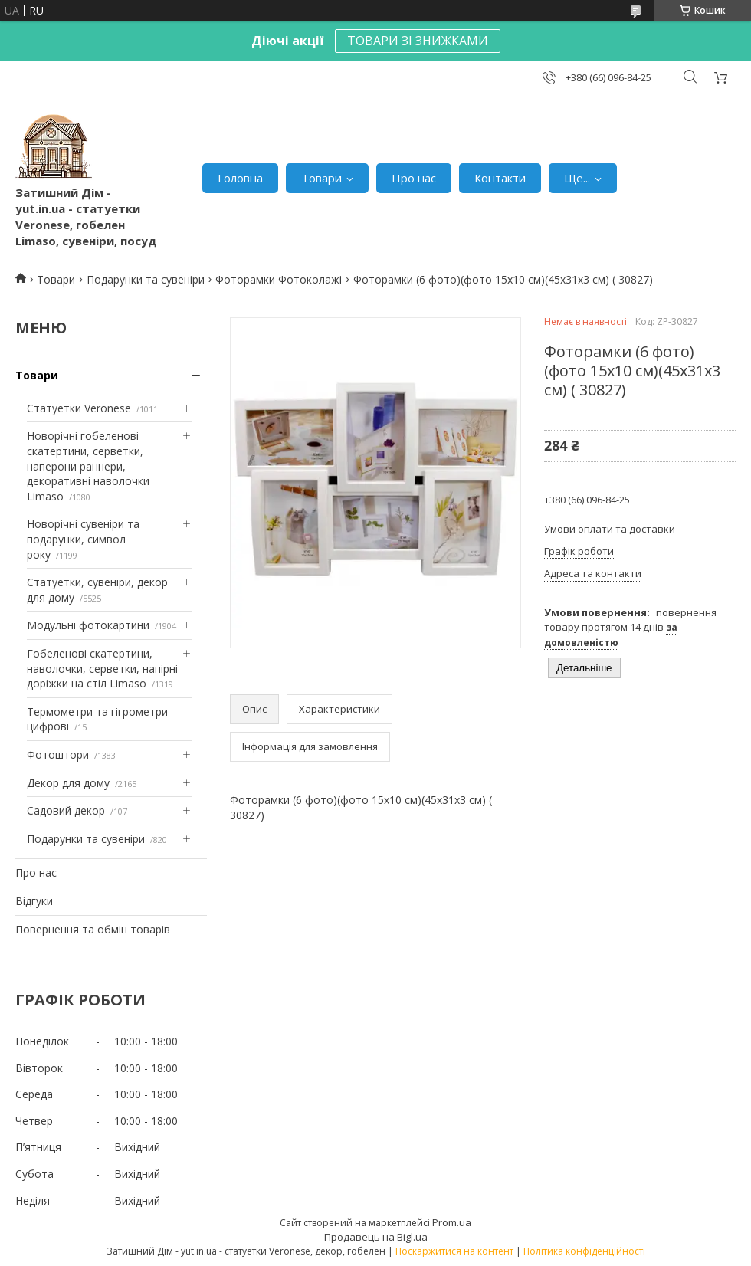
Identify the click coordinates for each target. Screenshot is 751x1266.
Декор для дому (68, 783)
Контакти (500, 177)
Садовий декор (66, 810)
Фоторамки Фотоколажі (278, 279)
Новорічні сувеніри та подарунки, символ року (83, 539)
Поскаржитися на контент (454, 1251)
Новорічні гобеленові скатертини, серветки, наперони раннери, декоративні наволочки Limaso (88, 465)
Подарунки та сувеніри (146, 279)
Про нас (414, 177)
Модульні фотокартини (88, 625)
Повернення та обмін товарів (92, 929)
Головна (240, 177)
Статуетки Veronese (79, 408)
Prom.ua (451, 1222)
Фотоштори (58, 754)
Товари (321, 177)
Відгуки (34, 901)
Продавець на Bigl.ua (376, 1237)
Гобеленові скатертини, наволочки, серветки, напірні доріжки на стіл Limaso (102, 668)
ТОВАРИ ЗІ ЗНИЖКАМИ (417, 40)
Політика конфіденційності (584, 1251)
